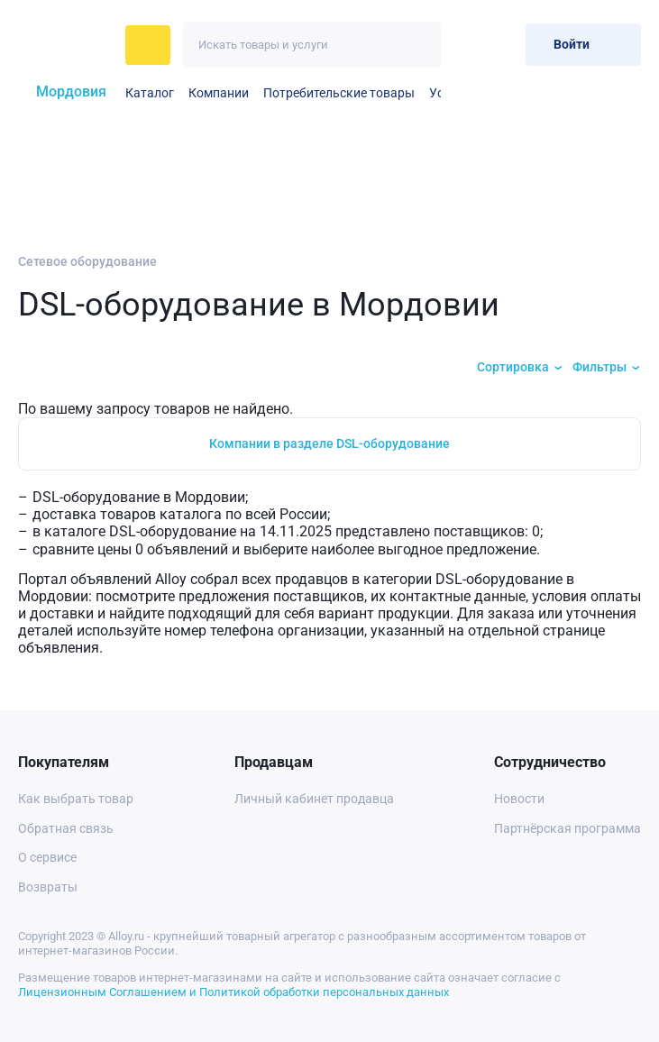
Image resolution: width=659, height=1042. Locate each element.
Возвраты (48, 887)
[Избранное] (467, 44)
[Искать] (418, 45)
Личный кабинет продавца (314, 798)
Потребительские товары (339, 93)
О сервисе (47, 857)
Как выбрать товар (75, 798)
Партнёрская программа (567, 828)
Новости (519, 798)
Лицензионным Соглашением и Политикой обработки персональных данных (233, 992)
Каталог (149, 93)
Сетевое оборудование (87, 261)
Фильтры (599, 367)
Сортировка (513, 367)
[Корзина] (504, 44)
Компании (218, 93)
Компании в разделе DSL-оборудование (329, 443)
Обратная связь (66, 828)
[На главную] (66, 45)
